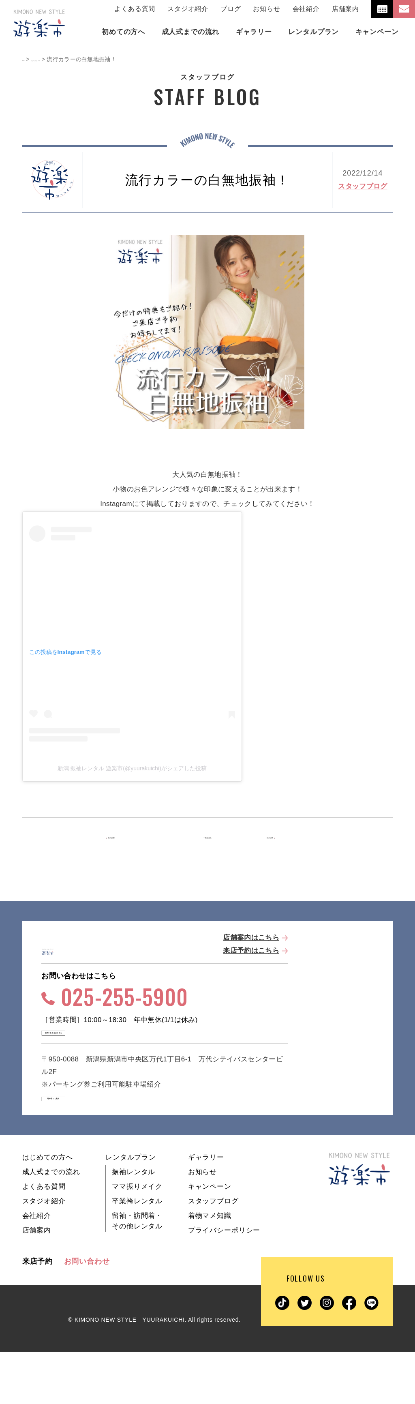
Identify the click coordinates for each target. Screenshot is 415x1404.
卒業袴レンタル (137, 1253)
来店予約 (37, 1314)
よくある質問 (134, 8)
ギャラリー (206, 1209)
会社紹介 (306, 8)
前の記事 (132, 838)
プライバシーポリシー (224, 1282)
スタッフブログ (362, 186)
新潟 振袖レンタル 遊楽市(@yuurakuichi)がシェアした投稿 (132, 768)
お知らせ (266, 8)
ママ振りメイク (137, 1239)
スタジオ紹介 (187, 8)
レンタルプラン (130, 1209)
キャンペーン (209, 1239)
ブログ (230, 8)
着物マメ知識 (209, 1268)
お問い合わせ (87, 1314)
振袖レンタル (133, 1224)
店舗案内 (345, 8)
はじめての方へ (47, 1209)
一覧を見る (207, 838)
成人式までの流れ (51, 1224)
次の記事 (281, 838)
